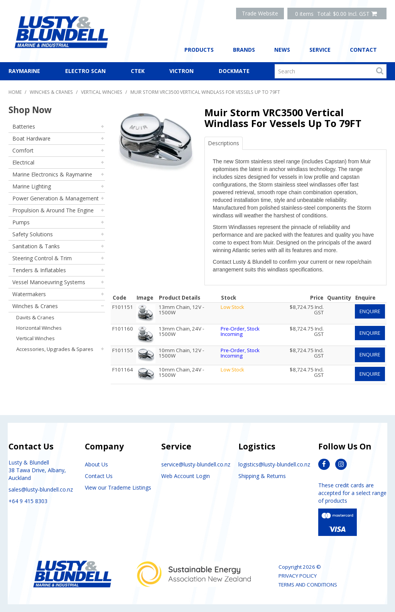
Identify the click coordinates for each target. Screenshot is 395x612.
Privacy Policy (298, 575)
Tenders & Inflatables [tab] (39, 270)
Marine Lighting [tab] (31, 186)
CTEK (138, 71)
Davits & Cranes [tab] (35, 317)
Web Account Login (185, 476)
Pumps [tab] (21, 222)
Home (15, 92)
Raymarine (24, 71)
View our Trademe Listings (118, 487)
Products (199, 49)
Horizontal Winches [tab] (39, 327)
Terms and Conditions (308, 584)
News (282, 49)
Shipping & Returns (262, 476)
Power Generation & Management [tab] (55, 198)
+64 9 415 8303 (27, 501)
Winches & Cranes (51, 92)
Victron (181, 71)
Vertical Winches (101, 92)
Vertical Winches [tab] (35, 338)
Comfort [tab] (23, 150)
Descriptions (223, 143)
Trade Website (260, 13)
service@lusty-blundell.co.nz (195, 464)
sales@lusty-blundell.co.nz (40, 489)
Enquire (370, 311)
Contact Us (99, 476)
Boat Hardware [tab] (31, 138)
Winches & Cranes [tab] (35, 306)
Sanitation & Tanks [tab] (36, 246)
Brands (244, 49)
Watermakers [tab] (29, 294)
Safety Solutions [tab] (32, 234)
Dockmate (234, 71)
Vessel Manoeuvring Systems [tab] (48, 282)
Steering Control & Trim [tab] (42, 258)
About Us (96, 464)
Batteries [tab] (23, 126)
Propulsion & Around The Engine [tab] (53, 210)
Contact (363, 49)
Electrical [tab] (23, 162)
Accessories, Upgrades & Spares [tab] (54, 349)
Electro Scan (85, 71)
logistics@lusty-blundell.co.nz (274, 464)
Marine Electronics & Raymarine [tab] (52, 174)
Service (320, 49)
